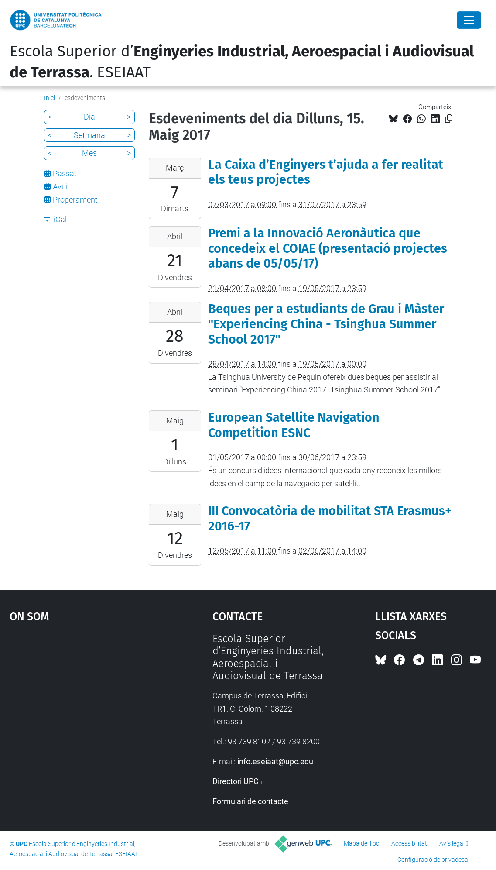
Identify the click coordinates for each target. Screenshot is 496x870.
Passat (65, 173)
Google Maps (86, 698)
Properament (75, 199)
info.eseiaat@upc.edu (275, 761)
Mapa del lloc (361, 843)
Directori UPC (235, 781)
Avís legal (452, 843)
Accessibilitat (409, 843)
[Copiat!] (448, 119)
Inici (49, 97)
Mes (89, 153)
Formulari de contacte (250, 801)
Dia (89, 116)
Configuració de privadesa (432, 859)
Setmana (89, 135)
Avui (60, 186)
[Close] (469, 20)
